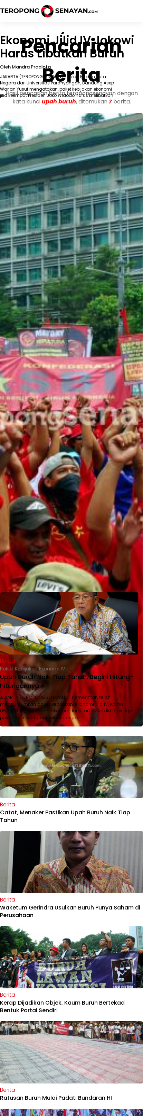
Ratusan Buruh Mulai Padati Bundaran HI (56, 1098)
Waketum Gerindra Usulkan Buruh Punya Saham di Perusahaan (70, 911)
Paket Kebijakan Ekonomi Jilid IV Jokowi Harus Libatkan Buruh (67, 40)
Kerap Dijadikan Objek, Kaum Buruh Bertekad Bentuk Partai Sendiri (62, 1006)
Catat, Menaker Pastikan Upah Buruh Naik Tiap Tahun (65, 816)
